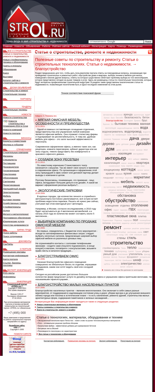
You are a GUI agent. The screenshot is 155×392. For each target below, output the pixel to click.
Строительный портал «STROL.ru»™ (17, 285)
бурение (106, 124)
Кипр (123, 166)
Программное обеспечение (17, 218)
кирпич (129, 166)
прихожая (116, 223)
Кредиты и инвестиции (14, 141)
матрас (116, 182)
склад (121, 235)
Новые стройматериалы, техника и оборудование (15, 60)
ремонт (113, 227)
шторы (146, 260)
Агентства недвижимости (16, 225)
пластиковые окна (122, 216)
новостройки (139, 190)
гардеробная (143, 135)
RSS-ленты (9, 273)
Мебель (7, 196)
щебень (107, 264)
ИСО (130, 159)
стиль (131, 238)
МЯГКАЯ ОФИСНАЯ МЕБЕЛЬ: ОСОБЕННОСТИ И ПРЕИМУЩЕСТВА (62, 121)
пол (136, 220)
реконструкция (144, 223)
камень (144, 159)
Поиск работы (10, 233)
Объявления (33, 46)
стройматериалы (111, 248)
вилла (136, 128)
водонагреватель (113, 131)
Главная (8, 46)
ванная (145, 123)
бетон (145, 117)
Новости (20, 46)
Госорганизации (11, 170)
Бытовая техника (11, 199)
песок (128, 213)
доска (119, 150)
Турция (138, 251)
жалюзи (139, 150)
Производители (11, 167)
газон (129, 135)
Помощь (122, 46)
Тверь (123, 248)
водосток (147, 132)
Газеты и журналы (12, 66)
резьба (134, 223)
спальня (138, 235)
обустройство (121, 200)
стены (121, 238)
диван (133, 144)
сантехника (132, 232)
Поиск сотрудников (12, 236)
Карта (111, 46)
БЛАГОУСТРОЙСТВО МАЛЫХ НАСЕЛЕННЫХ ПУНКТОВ (77, 284)
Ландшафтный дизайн (14, 188)
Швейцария (127, 260)
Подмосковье (108, 220)
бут (112, 124)
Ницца (130, 190)
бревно (137, 120)
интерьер (116, 158)
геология (107, 139)
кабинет (136, 159)
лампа (144, 173)
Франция (122, 257)
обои (127, 192)
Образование (10, 69)
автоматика (108, 115)
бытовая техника (127, 123)
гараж (135, 135)
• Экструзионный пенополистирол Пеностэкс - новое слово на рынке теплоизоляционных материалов (78, 321)
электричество (131, 263)
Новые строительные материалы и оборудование (58, 305)
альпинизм (118, 115)
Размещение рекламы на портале (82, 341)
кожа (142, 166)
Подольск (118, 220)
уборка (145, 251)
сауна (140, 232)
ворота (108, 135)
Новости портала (11, 133)
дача (134, 138)
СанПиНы (8, 244)
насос (119, 187)
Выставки (8, 76)
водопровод (133, 131)
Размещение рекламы (14, 252)
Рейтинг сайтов (61, 46)
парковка (124, 210)
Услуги (6, 210)
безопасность (133, 117)
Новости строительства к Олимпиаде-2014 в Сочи (15, 123)
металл (139, 182)
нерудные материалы (117, 190)
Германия (116, 139)
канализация (112, 162)
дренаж (125, 150)
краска (140, 170)
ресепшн (127, 228)
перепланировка (118, 213)
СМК (131, 235)
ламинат (136, 174)
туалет (131, 251)
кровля (110, 173)
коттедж (129, 169)
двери (145, 138)
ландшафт (108, 177)
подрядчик (127, 220)
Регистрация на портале (130, 341)
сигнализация (112, 235)
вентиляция (111, 128)
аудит (147, 115)
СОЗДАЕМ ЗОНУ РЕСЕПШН (57, 159)
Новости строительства (15, 117)
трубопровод (121, 251)
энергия (129, 267)
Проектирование (11, 185)
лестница (119, 178)
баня (113, 118)
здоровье (113, 154)
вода (144, 128)
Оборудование (10, 178)
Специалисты (10, 159)
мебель (128, 181)
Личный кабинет (81, 46)
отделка (125, 205)
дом (111, 149)
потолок (107, 223)
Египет (133, 150)
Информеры (9, 276)
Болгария (128, 120)
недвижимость (136, 186)
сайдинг (108, 232)
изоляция (125, 153)
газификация (120, 135)
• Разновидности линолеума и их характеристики (57, 331)
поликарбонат (145, 220)
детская (125, 144)
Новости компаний (12, 129)
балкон (107, 118)
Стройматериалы (12, 207)
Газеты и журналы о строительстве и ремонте (56, 307)
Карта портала (10, 259)
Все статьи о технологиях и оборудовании (56, 334)
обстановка (126, 196)
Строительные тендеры (15, 109)
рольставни (144, 228)
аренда (128, 114)
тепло (132, 248)
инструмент (138, 154)
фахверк (107, 257)
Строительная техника (14, 94)
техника (109, 251)
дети (118, 144)
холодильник (145, 257)
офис (109, 209)
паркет (116, 210)
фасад (147, 254)
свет (146, 231)
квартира (142, 162)
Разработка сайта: (17, 325)
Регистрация (99, 46)
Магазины (8, 156)
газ (113, 135)
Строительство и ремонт (15, 90)
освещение (112, 205)
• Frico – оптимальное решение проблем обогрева (57, 323)
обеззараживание (117, 192)
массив (107, 182)
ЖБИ (146, 150)
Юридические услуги (13, 221)
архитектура (139, 115)
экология (115, 264)
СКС (127, 235)
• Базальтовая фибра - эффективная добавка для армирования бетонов (66, 326)
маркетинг (142, 177)
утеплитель (136, 254)
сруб (145, 235)
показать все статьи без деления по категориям (122, 270)
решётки (136, 228)
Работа (46, 46)
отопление (139, 205)
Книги (6, 73)
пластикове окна (143, 213)
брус (144, 120)
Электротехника (11, 192)
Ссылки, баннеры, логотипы (12, 264)
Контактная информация (54, 341)
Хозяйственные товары (15, 203)
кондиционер (112, 169)
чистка (118, 260)
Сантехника (9, 181)
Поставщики (9, 163)
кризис (147, 170)
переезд (106, 213)
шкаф (137, 260)
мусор (146, 182)
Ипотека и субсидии (13, 144)
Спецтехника (9, 174)
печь (134, 213)
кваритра (132, 163)
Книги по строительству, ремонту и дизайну (55, 310)
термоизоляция (144, 248)
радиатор (126, 223)
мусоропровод (110, 187)
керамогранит (115, 166)
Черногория (110, 260)
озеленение (142, 201)
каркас (124, 163)
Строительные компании (15, 152)
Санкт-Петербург (119, 232)
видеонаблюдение (125, 128)
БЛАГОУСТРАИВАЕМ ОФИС (57, 256)
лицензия (129, 178)
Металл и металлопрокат (16, 214)
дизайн (143, 143)
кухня (128, 173)
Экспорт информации (108, 341)
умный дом (110, 254)
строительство (126, 242)
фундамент (133, 257)
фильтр (114, 257)
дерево (109, 144)
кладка (137, 166)
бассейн (120, 118)
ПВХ (133, 209)
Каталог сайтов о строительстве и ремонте (16, 81)
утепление (123, 254)
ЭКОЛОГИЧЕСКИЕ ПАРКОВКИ (59, 190)
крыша (119, 173)
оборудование (136, 192)
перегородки (143, 210)
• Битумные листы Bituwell (47, 328)
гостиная (125, 139)
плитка (142, 216)
